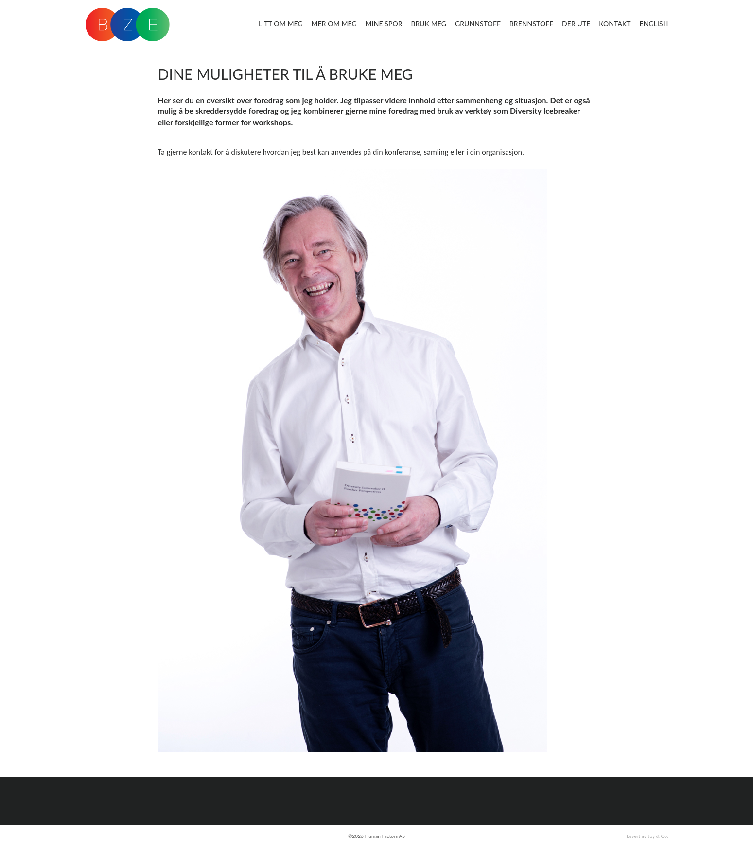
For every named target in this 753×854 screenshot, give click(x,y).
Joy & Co (657, 836)
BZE (127, 24)
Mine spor (384, 23)
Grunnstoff (478, 23)
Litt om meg (281, 23)
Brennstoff (531, 23)
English (653, 23)
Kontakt (615, 23)
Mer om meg (334, 23)
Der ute (576, 23)
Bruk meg (428, 23)
